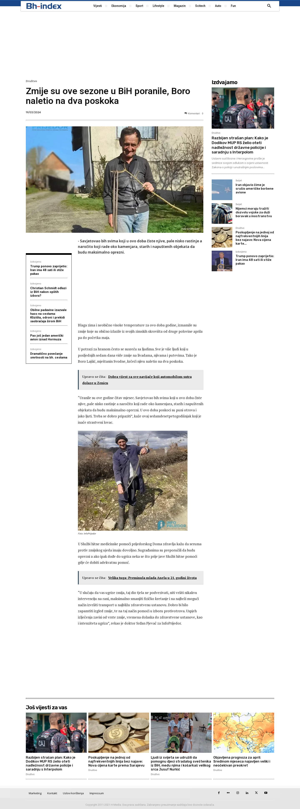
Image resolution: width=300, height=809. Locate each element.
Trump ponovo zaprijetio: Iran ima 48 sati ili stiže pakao (48, 270)
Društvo (31, 81)
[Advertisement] (150, 45)
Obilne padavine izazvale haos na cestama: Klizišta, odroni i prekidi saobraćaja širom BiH (48, 315)
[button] (269, 6)
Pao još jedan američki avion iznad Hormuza (46, 337)
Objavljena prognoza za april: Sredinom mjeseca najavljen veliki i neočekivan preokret (241, 761)
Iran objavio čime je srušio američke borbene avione (255, 188)
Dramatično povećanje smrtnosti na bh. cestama (48, 355)
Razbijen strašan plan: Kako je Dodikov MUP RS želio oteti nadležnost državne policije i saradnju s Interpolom (240, 145)
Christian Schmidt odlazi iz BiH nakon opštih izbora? (48, 291)
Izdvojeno (35, 261)
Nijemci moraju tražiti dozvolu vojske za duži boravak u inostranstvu (254, 212)
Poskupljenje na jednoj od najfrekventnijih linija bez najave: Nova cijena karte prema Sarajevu (116, 761)
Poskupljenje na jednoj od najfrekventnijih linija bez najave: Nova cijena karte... (255, 237)
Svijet (239, 180)
